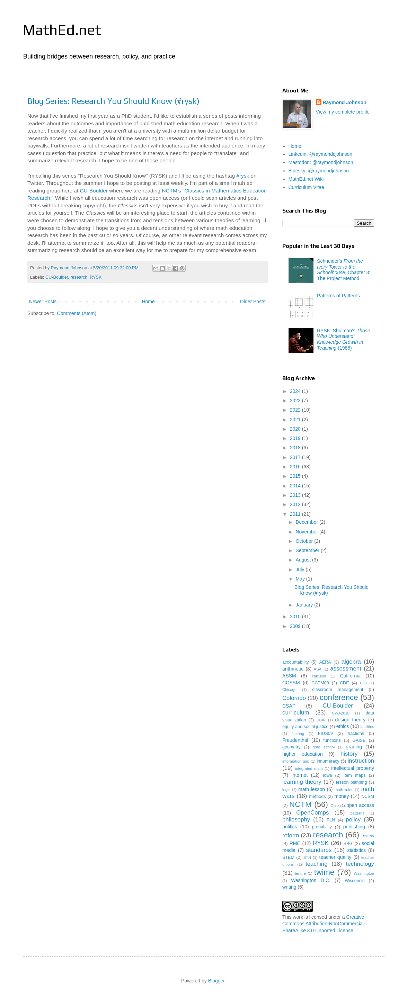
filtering (298, 733)
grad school (323, 747)
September (307, 550)
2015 (296, 476)
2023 (296, 400)
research (78, 277)
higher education (302, 754)
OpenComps (312, 812)
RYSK (95, 277)
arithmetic (292, 669)
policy (353, 819)
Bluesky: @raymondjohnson (319, 170)
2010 (296, 616)
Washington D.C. (310, 880)
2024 (296, 391)
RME (295, 843)
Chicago (289, 689)
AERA (325, 662)
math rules (344, 790)
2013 (296, 495)
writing (289, 887)
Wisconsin (354, 880)
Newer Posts (42, 301)
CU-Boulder (93, 191)
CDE (344, 683)
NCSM (367, 796)
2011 (296, 514)
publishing (354, 826)
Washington (364, 873)
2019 (296, 438)
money (342, 796)
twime (324, 872)
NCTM (169, 191)
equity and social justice (305, 726)
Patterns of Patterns (338, 295)
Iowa (327, 775)
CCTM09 (320, 683)
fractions (355, 733)
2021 (296, 419)
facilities (367, 727)
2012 (296, 504)
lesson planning (351, 782)
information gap (295, 761)
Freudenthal (295, 740)
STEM (288, 857)
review (368, 836)
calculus (319, 676)
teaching (316, 864)
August (303, 560)
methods (317, 796)
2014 (296, 485)
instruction (361, 760)
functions (331, 740)
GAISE (359, 740)
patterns (357, 813)
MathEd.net (62, 29)
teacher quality (335, 857)
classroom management (337, 689)
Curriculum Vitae (306, 187)
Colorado (294, 698)
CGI (363, 683)
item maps (355, 775)
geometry (291, 747)
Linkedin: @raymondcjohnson (321, 154)
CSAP (288, 706)
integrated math (309, 768)
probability (322, 827)
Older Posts (252, 301)
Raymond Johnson (344, 102)
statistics (356, 850)
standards (319, 850)
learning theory (301, 782)
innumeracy (328, 761)
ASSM (289, 675)
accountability (295, 662)
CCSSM (291, 682)
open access (360, 805)
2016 (296, 466)
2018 (296, 447)
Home (148, 301)
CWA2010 (341, 713)
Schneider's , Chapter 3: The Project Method (343, 269)
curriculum (295, 712)
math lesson (311, 789)
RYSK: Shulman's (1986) (343, 339)
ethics (342, 726)
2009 (296, 626)
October (304, 541)
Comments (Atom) (77, 313)
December (307, 522)
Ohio (334, 805)
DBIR (321, 720)
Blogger (216, 980)
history (348, 753)
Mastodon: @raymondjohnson (321, 162)
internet (300, 775)
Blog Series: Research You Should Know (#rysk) (113, 101)
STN (307, 857)
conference (339, 697)
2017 (296, 457)
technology (360, 864)
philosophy (296, 819)
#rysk (242, 176)
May (300, 579)
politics (289, 826)
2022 (296, 410)
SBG (348, 843)
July (300, 569)
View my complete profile (343, 112)
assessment (345, 668)
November (307, 531)
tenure (300, 873)
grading (354, 746)
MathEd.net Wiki (306, 179)
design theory (350, 719)
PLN (331, 820)
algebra (351, 661)
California (350, 675)
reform (290, 835)
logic (286, 790)
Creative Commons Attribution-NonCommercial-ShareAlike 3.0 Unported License (323, 923)
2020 (296, 429)
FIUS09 (325, 733)
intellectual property (352, 768)
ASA (317, 669)
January (304, 605)
